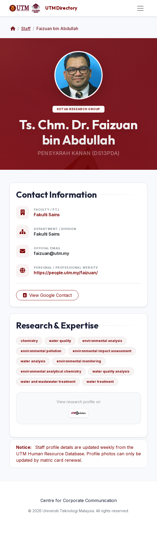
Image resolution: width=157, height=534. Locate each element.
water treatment (100, 382)
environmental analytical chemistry (51, 371)
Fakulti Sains (47, 214)
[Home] (12, 28)
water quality (60, 341)
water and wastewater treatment (48, 382)
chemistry (29, 341)
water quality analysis (110, 371)
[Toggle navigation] (140, 8)
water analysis (33, 361)
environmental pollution (41, 351)
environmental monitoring (79, 361)
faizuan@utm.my (51, 253)
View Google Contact (47, 295)
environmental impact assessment (102, 351)
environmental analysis (102, 341)
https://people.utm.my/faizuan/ (66, 272)
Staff (26, 28)
